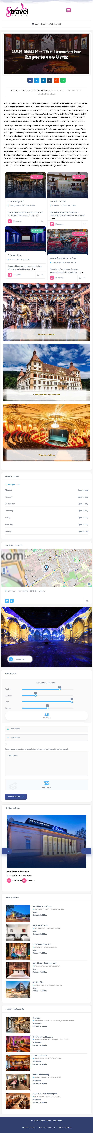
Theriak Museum (58, 201)
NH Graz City (38, 982)
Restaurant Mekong (41, 1075)
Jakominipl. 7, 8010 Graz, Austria (45, 947)
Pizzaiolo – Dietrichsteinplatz (45, 1094)
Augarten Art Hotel (40, 925)
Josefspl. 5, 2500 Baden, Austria (19, 876)
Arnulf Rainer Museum (18, 871)
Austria (15, 90)
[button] (68, 10)
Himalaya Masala (40, 1056)
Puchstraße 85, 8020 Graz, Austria (63, 262)
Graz (23, 90)
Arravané (36, 1018)
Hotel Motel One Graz (41, 944)
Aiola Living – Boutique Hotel (44, 963)
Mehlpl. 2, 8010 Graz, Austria (19, 259)
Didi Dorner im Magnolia (43, 1037)
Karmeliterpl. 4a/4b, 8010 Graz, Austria (47, 985)
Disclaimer (65, 1127)
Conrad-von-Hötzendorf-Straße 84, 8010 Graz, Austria (53, 1021)
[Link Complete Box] (46, 312)
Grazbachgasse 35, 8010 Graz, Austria (47, 1058)
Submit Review (16, 796)
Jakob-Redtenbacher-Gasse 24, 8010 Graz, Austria (51, 1040)
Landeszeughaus (16, 201)
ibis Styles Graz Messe (42, 906)
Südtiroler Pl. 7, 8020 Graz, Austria (63, 206)
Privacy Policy (47, 1127)
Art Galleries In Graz (40, 90)
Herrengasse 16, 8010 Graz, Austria (21, 206)
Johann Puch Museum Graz (63, 258)
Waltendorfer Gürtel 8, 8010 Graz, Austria (48, 909)
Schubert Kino (15, 255)
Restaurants (37, 1024)
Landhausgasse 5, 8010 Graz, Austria (46, 966)
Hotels (35, 912)
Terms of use (28, 1127)
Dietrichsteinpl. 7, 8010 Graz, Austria (46, 1096)
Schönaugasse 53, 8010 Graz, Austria (46, 928)
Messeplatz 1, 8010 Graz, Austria (32, 591)
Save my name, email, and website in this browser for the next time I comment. (36, 749)
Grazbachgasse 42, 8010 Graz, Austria (47, 1077)
